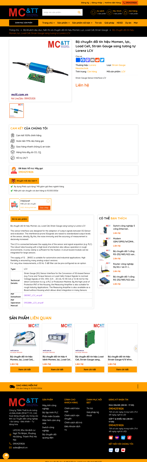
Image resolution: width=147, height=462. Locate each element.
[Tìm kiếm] (79, 12)
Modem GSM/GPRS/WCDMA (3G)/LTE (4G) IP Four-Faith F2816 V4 (124, 240)
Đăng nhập (97, 2)
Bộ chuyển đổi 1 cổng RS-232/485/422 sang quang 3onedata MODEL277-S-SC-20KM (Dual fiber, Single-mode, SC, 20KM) (124, 253)
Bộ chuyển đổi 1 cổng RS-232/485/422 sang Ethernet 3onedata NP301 (124, 278)
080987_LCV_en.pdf (33, 295)
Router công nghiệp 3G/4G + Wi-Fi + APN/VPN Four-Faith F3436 (123, 265)
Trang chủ (47, 22)
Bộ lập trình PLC (50, 412)
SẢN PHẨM (30, 317)
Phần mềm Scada (50, 416)
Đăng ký (85, 2)
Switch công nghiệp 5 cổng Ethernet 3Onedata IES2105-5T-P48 (124, 227)
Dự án (128, 22)
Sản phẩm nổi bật (81, 22)
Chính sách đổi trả (73, 422)
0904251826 (130, 2)
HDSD (120, 22)
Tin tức (98, 22)
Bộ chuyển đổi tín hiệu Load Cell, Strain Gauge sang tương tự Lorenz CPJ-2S (89, 358)
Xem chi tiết (24, 369)
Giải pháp (109, 22)
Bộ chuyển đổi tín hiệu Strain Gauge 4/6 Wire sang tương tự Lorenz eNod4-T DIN (120, 358)
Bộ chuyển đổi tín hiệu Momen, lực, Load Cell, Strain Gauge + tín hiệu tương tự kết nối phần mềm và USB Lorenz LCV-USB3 (24, 358)
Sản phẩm (62, 22)
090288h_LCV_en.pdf (33, 303)
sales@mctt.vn (20, 447)
